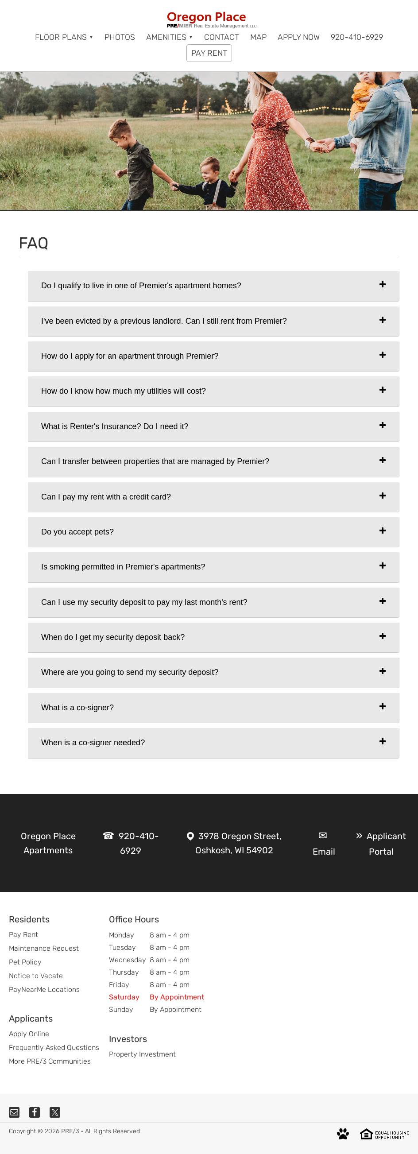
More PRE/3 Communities (50, 1061)
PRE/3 (70, 1131)
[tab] (213, 286)
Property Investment (142, 1054)
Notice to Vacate (36, 976)
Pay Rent (23, 934)
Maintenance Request (44, 948)
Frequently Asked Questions (54, 1047)
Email (324, 851)
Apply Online (29, 1034)
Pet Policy (25, 962)
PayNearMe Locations (44, 989)
